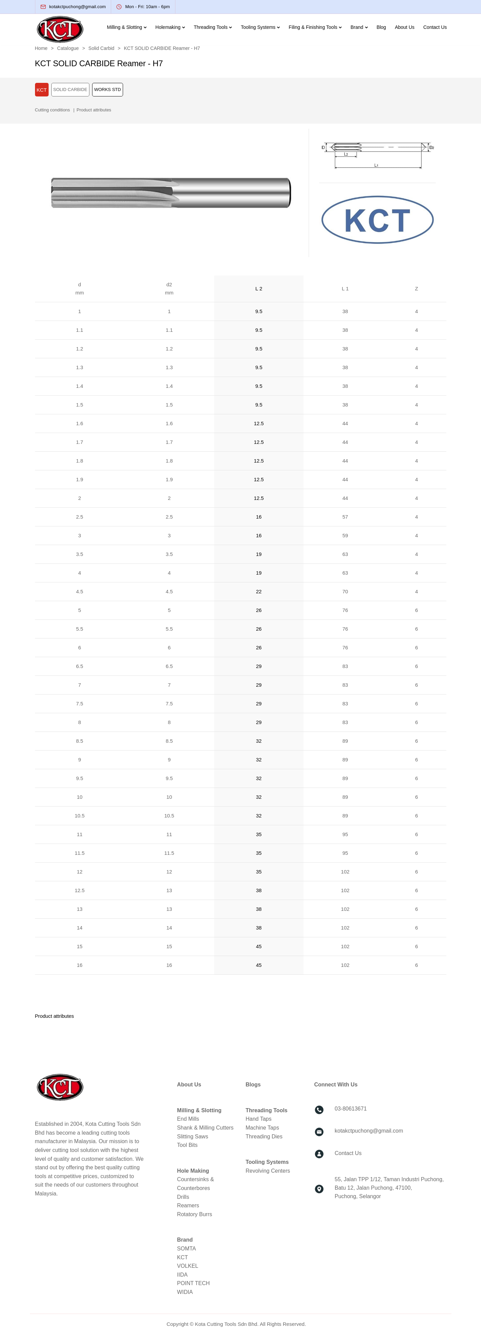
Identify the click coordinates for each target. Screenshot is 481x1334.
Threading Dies (263, 1136)
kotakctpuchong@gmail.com (369, 1131)
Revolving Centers (267, 1171)
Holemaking (168, 27)
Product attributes (93, 109)
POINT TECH (193, 1283)
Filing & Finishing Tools (313, 27)
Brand (356, 27)
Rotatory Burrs (194, 1214)
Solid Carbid (101, 48)
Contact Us (435, 27)
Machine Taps (262, 1128)
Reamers (188, 1205)
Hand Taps (258, 1119)
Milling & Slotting (124, 27)
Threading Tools (210, 27)
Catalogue (68, 48)
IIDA (182, 1275)
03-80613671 (351, 1109)
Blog (381, 27)
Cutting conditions (52, 109)
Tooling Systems (258, 27)
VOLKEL (187, 1266)
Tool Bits (187, 1145)
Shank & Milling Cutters (205, 1128)
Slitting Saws (192, 1136)
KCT (182, 1257)
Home (41, 48)
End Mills (188, 1119)
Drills (183, 1197)
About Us (405, 27)
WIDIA (185, 1292)
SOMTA (186, 1248)
